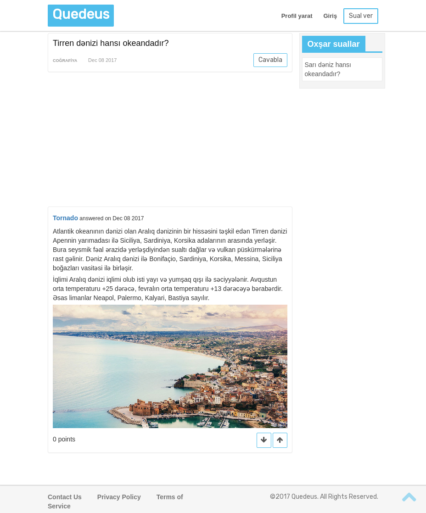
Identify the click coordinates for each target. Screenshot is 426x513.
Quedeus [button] (80, 14)
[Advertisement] (170, 141)
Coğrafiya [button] (65, 60)
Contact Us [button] (65, 497)
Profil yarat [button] (297, 15)
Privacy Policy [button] (119, 497)
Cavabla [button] (270, 60)
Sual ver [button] (361, 16)
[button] (280, 440)
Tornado (65, 218)
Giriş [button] (330, 15)
